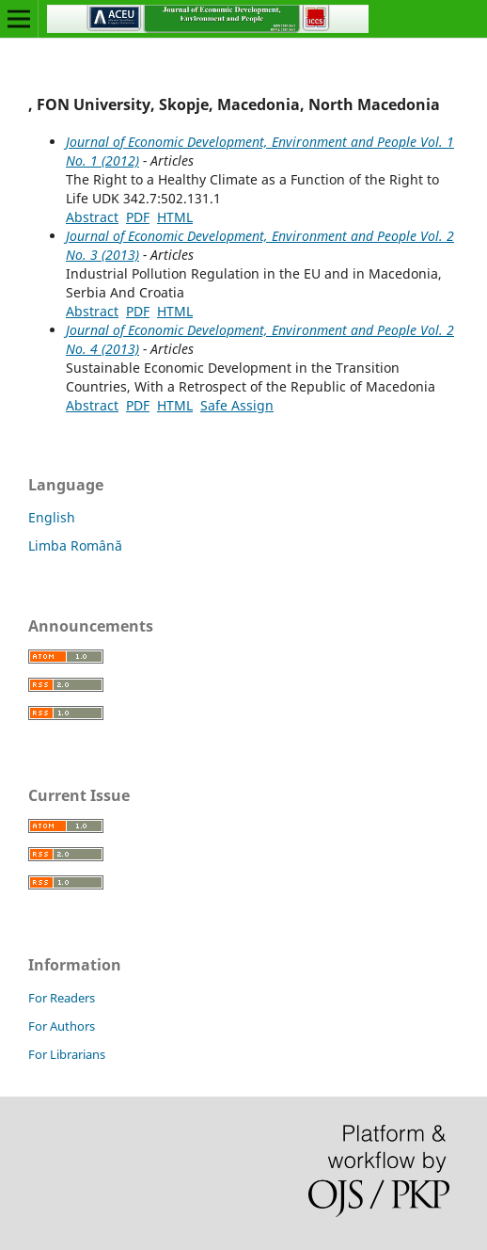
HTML (175, 217)
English (51, 517)
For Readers (61, 997)
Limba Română (75, 545)
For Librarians (66, 1054)
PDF (137, 217)
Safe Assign (237, 405)
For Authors (61, 1026)
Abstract (92, 217)
